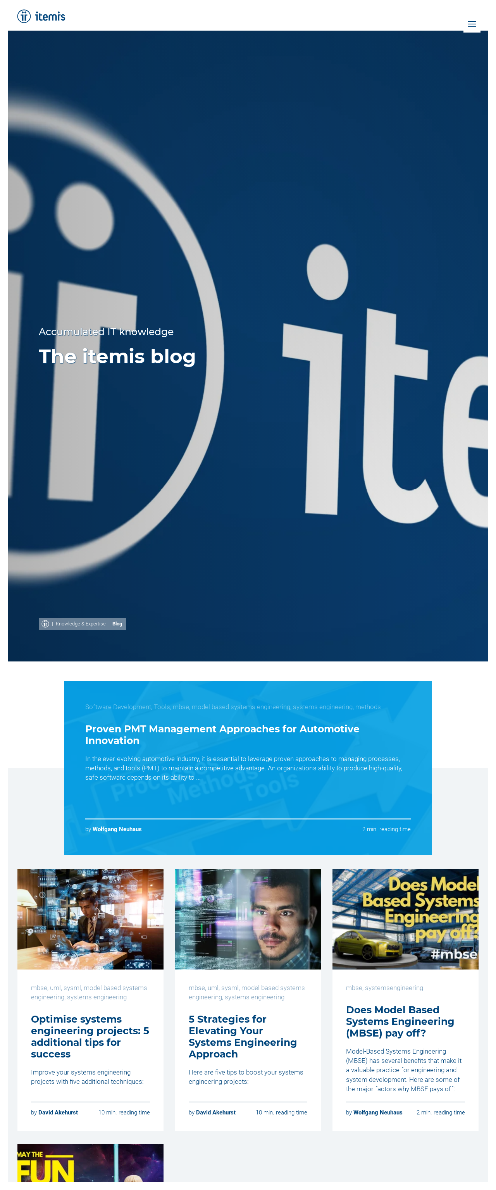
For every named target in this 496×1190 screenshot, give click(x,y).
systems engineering (323, 707)
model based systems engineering (241, 707)
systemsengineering (394, 988)
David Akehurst (58, 1112)
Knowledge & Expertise (81, 624)
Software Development (118, 707)
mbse (181, 707)
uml (55, 988)
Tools (162, 707)
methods (368, 707)
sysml (72, 988)
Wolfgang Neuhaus (117, 829)
